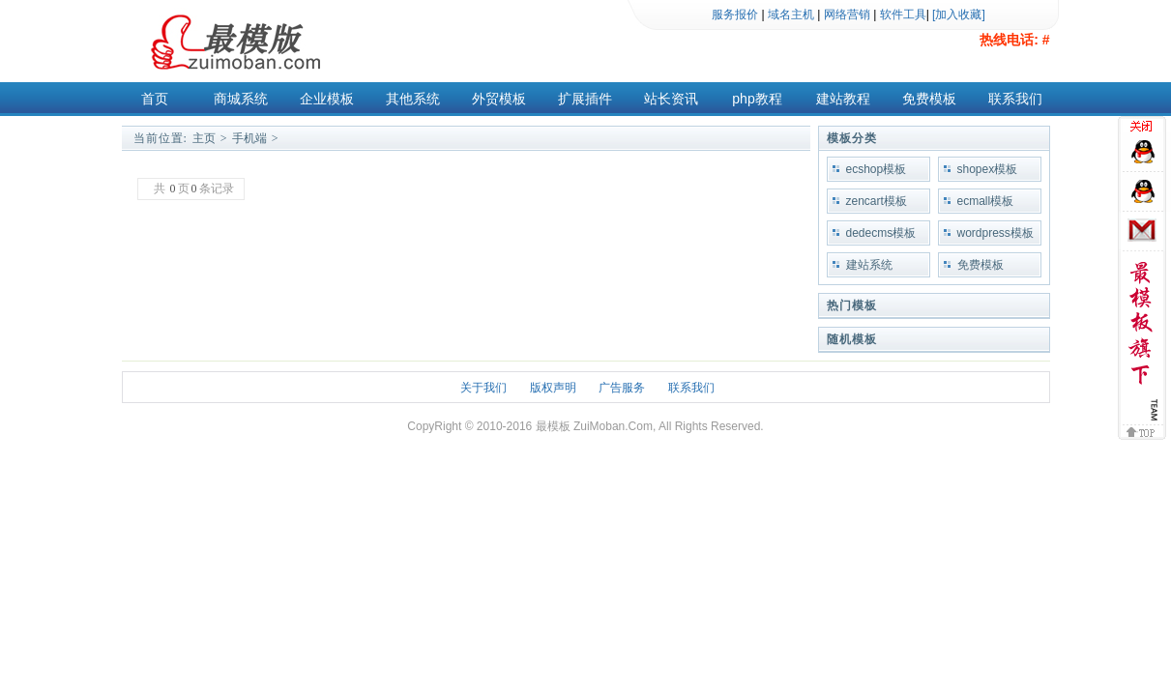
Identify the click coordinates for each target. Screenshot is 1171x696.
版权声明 (553, 387)
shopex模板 (987, 169)
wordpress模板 (995, 233)
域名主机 (791, 14)
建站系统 (869, 265)
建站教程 (843, 98)
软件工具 (903, 14)
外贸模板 (499, 98)
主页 (204, 138)
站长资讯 (671, 98)
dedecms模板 (881, 233)
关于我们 (483, 387)
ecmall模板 (985, 201)
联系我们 (1015, 98)
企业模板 (327, 98)
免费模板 (929, 98)
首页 (154, 98)
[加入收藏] (958, 14)
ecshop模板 (876, 169)
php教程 (756, 98)
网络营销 (847, 14)
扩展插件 (585, 98)
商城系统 (241, 98)
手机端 (249, 138)
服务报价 (735, 14)
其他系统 (413, 98)
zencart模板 (876, 201)
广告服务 (622, 387)
